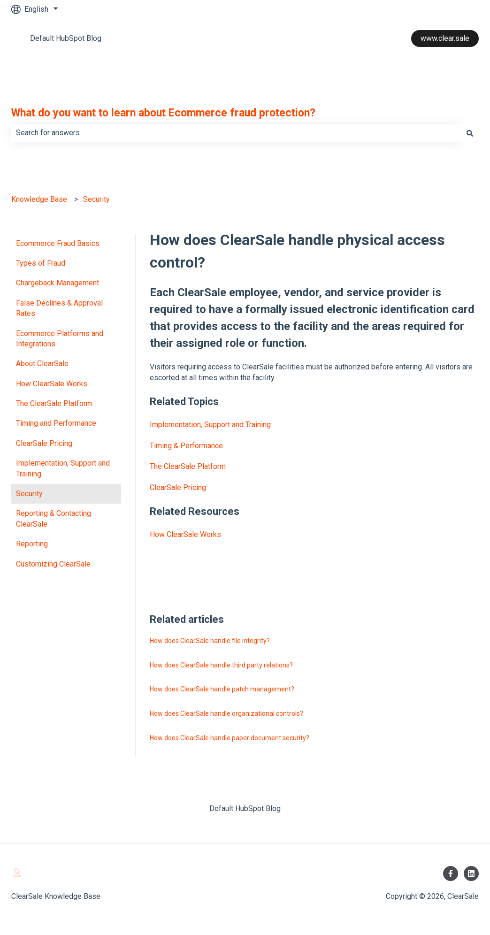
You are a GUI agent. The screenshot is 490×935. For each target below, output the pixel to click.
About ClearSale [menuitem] (42, 363)
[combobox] (236, 133)
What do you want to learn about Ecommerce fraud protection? (163, 113)
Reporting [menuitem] (32, 543)
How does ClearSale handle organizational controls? (226, 713)
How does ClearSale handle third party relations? (221, 665)
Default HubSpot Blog (65, 38)
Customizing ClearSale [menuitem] (53, 563)
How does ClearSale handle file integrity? (210, 640)
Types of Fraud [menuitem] (40, 263)
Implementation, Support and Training (210, 424)
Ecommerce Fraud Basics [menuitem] (58, 243)
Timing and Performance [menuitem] (56, 423)
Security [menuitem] (29, 493)
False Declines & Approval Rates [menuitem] (59, 308)
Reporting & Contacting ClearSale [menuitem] (53, 518)
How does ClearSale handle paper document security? (229, 738)
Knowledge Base (39, 199)
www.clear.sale (445, 38)
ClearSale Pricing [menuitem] (44, 443)
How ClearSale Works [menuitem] (51, 383)
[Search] (470, 133)
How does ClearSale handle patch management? (222, 689)
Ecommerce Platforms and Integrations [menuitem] (59, 338)
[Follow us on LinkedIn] (471, 873)
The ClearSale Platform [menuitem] (54, 403)
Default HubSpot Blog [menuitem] (245, 808)
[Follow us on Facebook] (450, 873)
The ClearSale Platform (188, 466)
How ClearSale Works (185, 534)
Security (96, 199)
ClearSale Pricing (178, 487)
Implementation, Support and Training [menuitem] (63, 468)
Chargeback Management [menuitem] (57, 282)
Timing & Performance (186, 445)
